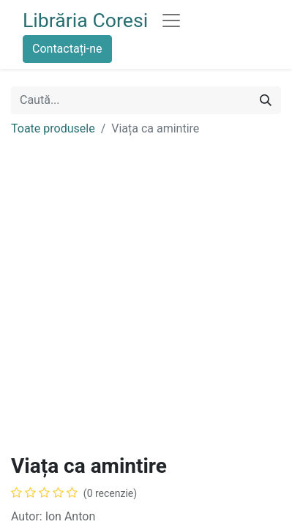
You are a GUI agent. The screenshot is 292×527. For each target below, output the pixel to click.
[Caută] (265, 100)
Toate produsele (53, 128)
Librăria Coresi (85, 20)
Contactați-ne (67, 49)
